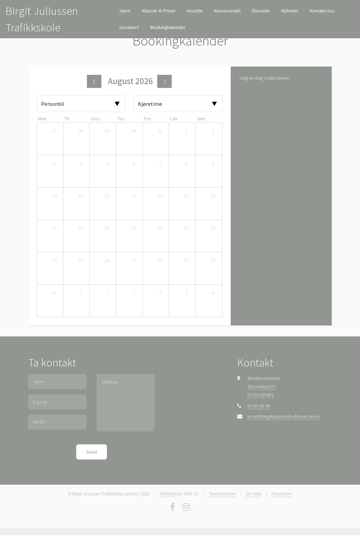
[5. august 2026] (107, 163)
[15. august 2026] (187, 196)
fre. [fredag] (147, 118)
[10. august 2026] (55, 196)
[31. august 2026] (55, 293)
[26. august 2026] (107, 260)
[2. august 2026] (213, 131)
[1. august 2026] (187, 131)
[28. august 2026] (160, 260)
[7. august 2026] (160, 163)
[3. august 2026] (55, 163)
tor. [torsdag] (121, 118)
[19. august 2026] (107, 228)
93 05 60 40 (259, 406)
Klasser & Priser (159, 11)
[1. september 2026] (81, 293)
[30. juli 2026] (134, 131)
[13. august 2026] (134, 196)
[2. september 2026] (107, 293)
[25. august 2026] (81, 260)
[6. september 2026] (213, 293)
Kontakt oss (321, 11)
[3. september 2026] (134, 293)
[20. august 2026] (134, 228)
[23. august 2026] (213, 228)
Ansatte (195, 11)
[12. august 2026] (107, 196)
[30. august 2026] (213, 260)
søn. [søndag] (201, 118)
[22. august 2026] (187, 228)
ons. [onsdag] (95, 118)
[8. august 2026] (187, 163)
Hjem (124, 11)
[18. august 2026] (81, 228)
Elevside (261, 11)
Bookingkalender (168, 27)
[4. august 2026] (81, 163)
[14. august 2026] (160, 196)
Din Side (253, 494)
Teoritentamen (222, 494)
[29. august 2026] (187, 260)
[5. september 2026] (187, 293)
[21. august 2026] (160, 228)
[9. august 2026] (213, 163)
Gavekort (129, 27)
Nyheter (289, 11)
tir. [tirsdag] (67, 118)
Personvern (281, 494)
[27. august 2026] (134, 260)
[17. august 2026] (55, 228)
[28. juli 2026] (81, 131)
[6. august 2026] (134, 163)
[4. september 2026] (160, 293)
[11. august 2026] (81, 196)
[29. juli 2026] (107, 131)
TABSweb (168, 494)
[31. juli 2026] (160, 131)
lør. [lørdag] (174, 118)
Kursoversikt (227, 11)
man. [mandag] (43, 118)
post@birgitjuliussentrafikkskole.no (284, 416)
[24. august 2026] (55, 260)
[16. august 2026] (213, 196)
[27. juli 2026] (55, 131)
